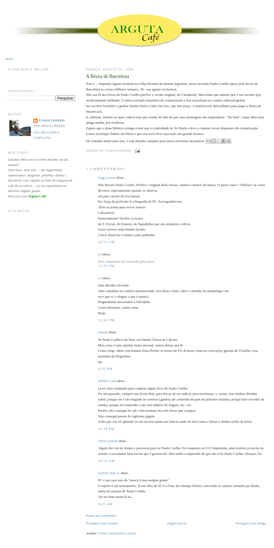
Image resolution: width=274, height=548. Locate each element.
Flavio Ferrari (52, 120)
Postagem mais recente (102, 523)
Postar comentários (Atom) (117, 533)
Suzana (103, 332)
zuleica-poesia (108, 441)
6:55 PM (105, 369)
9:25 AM (105, 504)
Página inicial (176, 523)
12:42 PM (106, 320)
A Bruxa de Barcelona (107, 76)
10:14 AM (106, 461)
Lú (100, 254)
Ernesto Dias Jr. (109, 473)
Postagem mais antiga (251, 523)
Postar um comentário (101, 515)
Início (9, 59)
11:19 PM (106, 429)
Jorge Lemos (107, 178)
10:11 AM (106, 242)
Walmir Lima (107, 381)
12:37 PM (106, 266)
